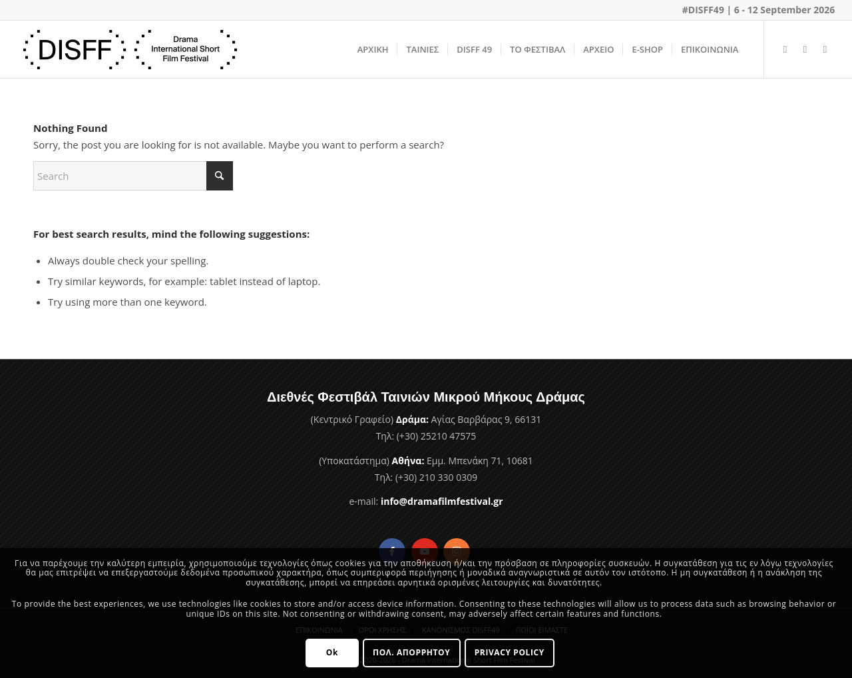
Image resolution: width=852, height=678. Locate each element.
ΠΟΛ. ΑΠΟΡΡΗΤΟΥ (411, 652)
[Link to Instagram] (825, 49)
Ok (332, 652)
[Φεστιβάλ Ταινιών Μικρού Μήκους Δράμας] (130, 49)
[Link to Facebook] (785, 49)
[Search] (133, 175)
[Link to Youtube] (805, 49)
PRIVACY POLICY (509, 652)
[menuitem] (373, 49)
